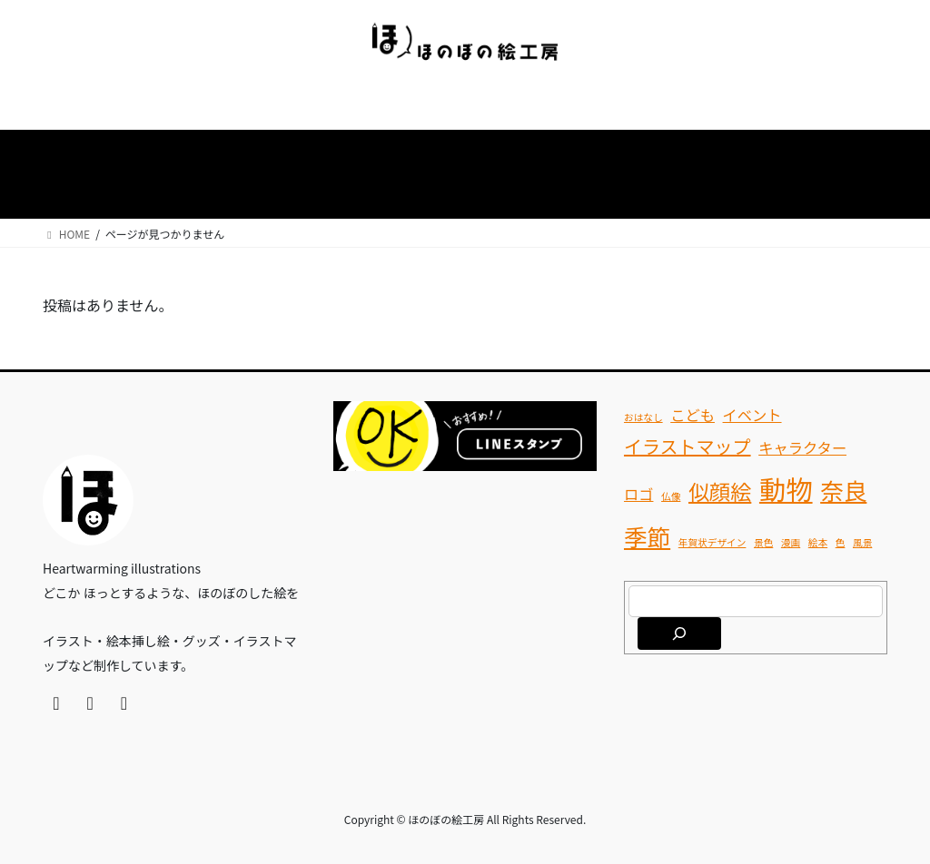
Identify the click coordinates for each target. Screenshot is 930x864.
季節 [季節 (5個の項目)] (647, 536)
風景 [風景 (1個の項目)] (862, 542)
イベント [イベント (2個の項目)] (752, 415)
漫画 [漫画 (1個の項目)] (790, 542)
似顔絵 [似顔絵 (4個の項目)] (719, 491)
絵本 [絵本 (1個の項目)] (817, 542)
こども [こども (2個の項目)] (692, 415)
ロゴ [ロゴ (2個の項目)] (639, 494)
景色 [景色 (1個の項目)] (763, 542)
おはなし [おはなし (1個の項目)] (643, 417)
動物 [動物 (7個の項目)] (786, 488)
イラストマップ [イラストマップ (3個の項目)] (687, 446)
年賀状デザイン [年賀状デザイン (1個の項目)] (712, 542)
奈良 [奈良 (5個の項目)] (843, 489)
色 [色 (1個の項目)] (841, 542)
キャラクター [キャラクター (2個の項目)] (802, 447)
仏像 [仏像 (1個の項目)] (670, 496)
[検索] (679, 633)
